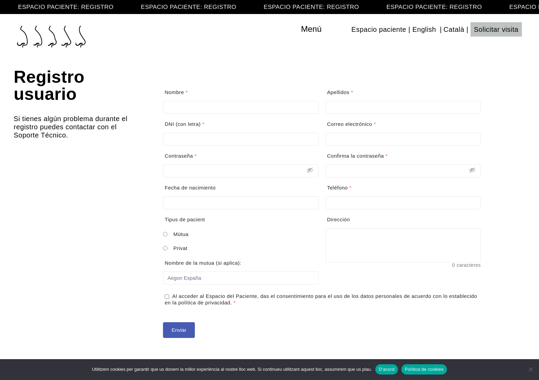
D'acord (386, 369)
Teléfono (339, 188)
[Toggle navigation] (326, 29)
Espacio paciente (378, 29)
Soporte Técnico (40, 135)
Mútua (180, 234)
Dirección (338, 219)
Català (453, 29)
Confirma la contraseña (357, 156)
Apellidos (340, 92)
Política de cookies (424, 369)
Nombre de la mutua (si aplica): (203, 263)
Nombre (176, 92)
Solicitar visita (496, 29)
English (424, 29)
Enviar (179, 330)
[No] (530, 369)
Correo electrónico (351, 124)
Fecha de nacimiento (190, 188)
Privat (180, 248)
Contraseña (181, 156)
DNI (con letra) (184, 124)
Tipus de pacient (185, 219)
